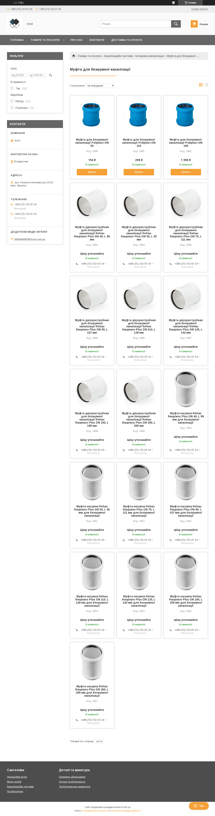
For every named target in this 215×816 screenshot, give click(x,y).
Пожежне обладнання (72, 776)
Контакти (97, 39)
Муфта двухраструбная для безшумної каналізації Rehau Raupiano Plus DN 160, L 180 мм (92, 419)
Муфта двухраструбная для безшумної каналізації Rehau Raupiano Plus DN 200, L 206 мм (139, 419)
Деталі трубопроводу (72, 781)
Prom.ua (125, 807)
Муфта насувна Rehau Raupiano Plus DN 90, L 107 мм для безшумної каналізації (186, 511)
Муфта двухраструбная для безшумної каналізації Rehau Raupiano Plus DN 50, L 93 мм (139, 233)
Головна (17, 39)
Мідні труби (14, 781)
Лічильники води (17, 776)
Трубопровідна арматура (74, 786)
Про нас (76, 39)
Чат (199, 806)
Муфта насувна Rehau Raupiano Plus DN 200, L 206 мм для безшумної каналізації (92, 691)
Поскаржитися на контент (95, 810)
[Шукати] (176, 24)
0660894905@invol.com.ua (29, 239)
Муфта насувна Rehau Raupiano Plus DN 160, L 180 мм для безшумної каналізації (186, 601)
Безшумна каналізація (149, 56)
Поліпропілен (15, 791)
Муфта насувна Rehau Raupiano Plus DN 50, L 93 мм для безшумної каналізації (92, 511)
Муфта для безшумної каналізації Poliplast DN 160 (185, 142)
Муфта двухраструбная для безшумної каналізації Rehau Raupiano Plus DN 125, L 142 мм (186, 326)
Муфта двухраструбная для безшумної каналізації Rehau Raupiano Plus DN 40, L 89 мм (92, 233)
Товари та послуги (45, 39)
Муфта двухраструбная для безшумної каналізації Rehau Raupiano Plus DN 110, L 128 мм (139, 326)
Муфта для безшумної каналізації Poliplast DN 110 (139, 142)
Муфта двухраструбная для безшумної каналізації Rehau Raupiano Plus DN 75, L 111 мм (186, 233)
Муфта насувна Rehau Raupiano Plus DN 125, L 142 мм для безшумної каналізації (139, 601)
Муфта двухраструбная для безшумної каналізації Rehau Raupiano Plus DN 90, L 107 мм (92, 326)
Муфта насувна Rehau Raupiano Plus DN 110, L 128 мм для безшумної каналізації (92, 601)
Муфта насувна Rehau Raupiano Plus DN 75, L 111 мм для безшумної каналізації (139, 511)
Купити (92, 172)
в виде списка (206, 85)
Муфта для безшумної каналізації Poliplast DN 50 (92, 142)
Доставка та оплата (126, 39)
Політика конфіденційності (126, 810)
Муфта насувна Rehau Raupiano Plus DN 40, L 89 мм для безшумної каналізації (186, 418)
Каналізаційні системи (118, 56)
